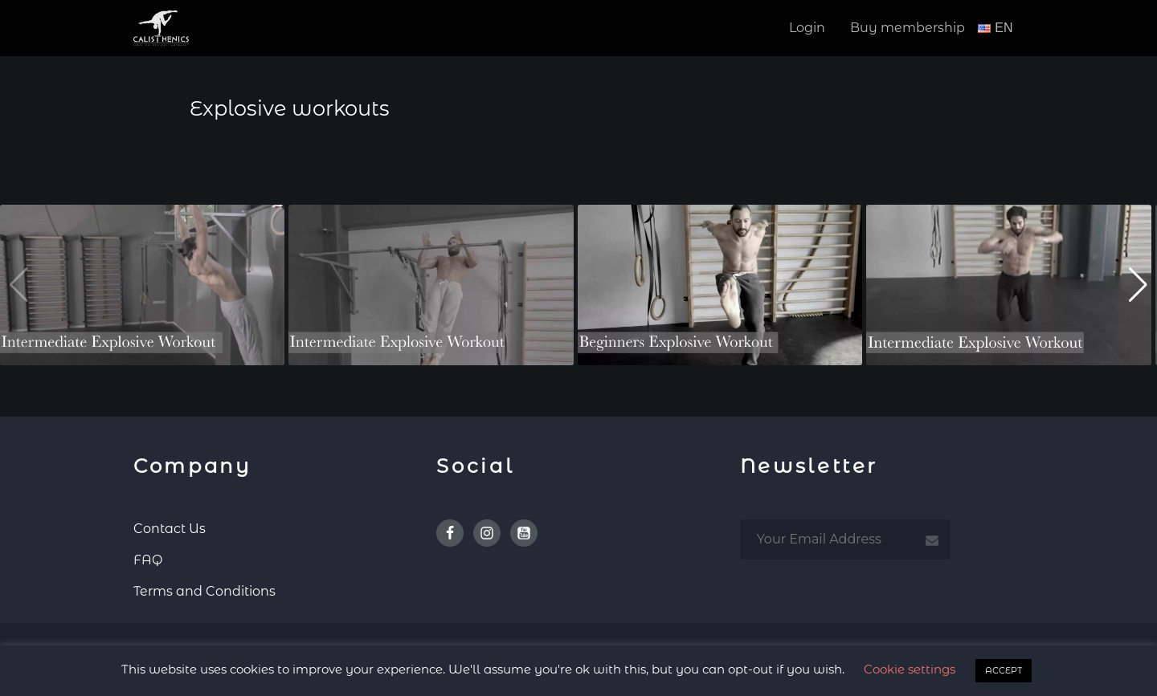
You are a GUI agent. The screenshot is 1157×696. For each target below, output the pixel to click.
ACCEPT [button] (1003, 670)
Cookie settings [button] (909, 669)
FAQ (147, 558)
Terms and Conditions (204, 589)
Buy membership (907, 27)
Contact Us (169, 527)
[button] (1138, 284)
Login (807, 27)
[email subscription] (845, 538)
